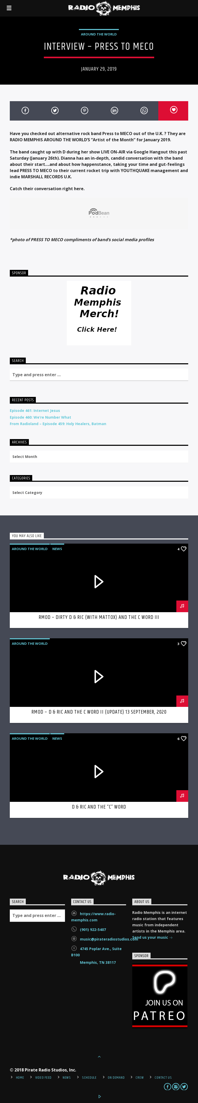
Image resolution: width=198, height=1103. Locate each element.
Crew (140, 1077)
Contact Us (163, 1077)
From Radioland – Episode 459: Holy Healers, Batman (58, 423)
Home (20, 1077)
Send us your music (152, 938)
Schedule (89, 1077)
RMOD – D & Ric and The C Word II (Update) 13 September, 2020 (98, 712)
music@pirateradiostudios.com (109, 939)
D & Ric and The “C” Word (99, 807)
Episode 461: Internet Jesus (35, 410)
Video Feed (43, 1077)
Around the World (99, 34)
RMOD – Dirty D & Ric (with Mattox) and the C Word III (99, 617)
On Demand (116, 1077)
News (57, 548)
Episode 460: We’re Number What (40, 417)
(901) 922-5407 (93, 929)
